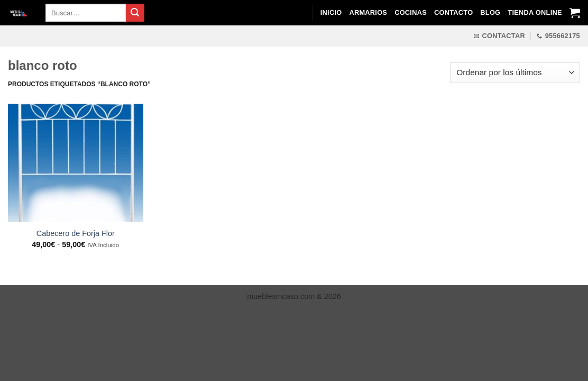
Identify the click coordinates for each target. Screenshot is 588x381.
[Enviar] (135, 13)
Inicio (331, 12)
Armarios (368, 12)
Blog (490, 12)
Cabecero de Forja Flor (75, 233)
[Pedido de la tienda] (515, 72)
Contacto (453, 12)
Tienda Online (535, 12)
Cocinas (410, 12)
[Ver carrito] (574, 12)
